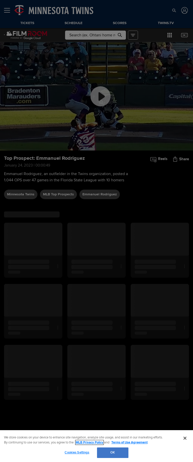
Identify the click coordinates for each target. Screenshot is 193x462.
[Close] (184, 438)
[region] (96, 446)
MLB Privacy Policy (89, 442)
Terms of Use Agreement (129, 442)
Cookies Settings (77, 452)
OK (112, 452)
